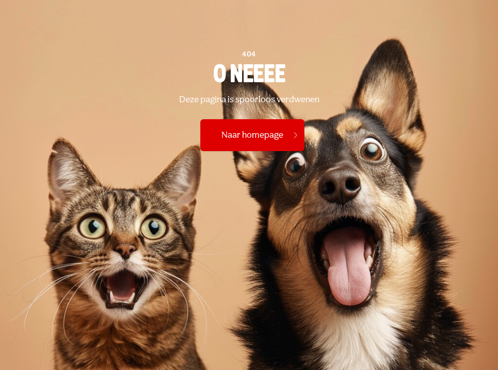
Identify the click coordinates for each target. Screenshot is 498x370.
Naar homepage (260, 135)
